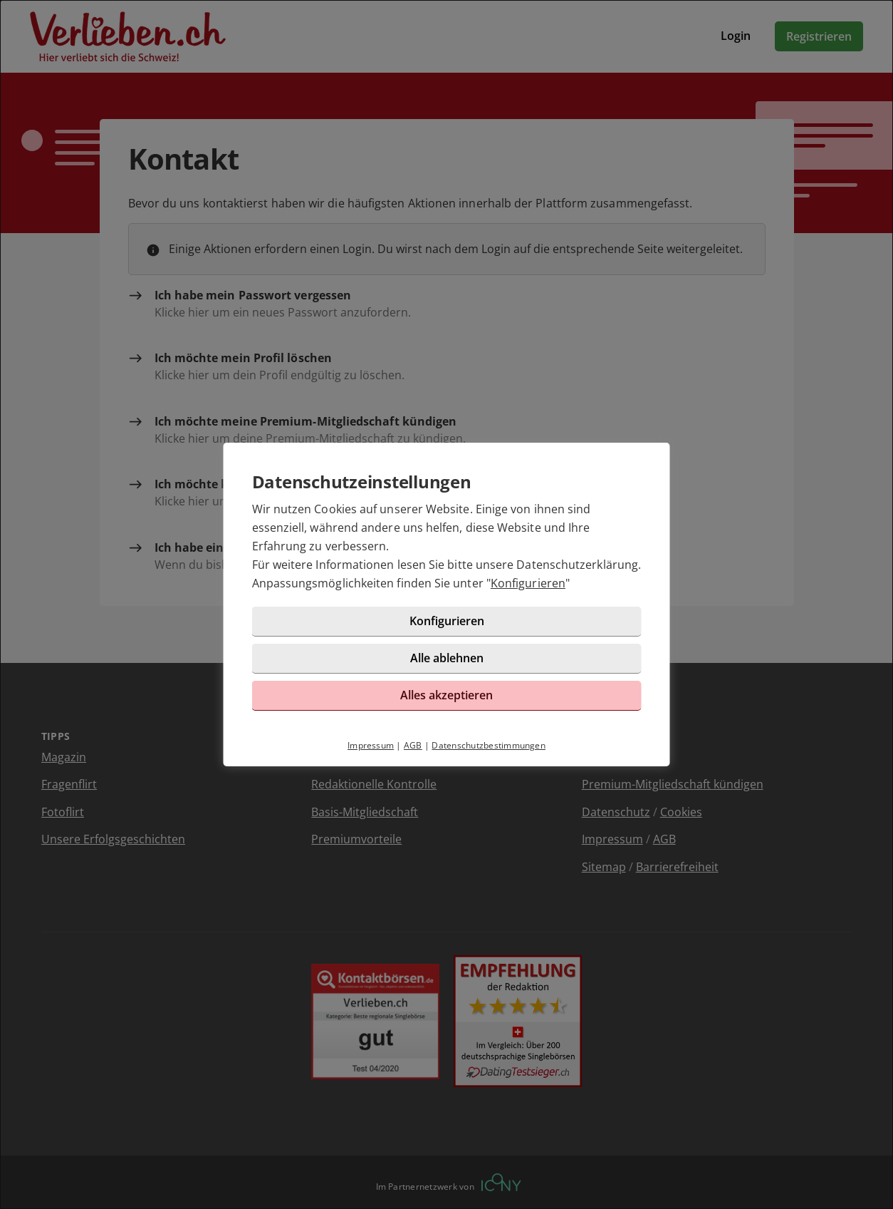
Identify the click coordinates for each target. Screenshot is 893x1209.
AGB (413, 745)
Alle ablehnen (447, 658)
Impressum (371, 745)
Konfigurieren (528, 583)
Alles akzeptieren (446, 695)
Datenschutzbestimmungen (488, 745)
